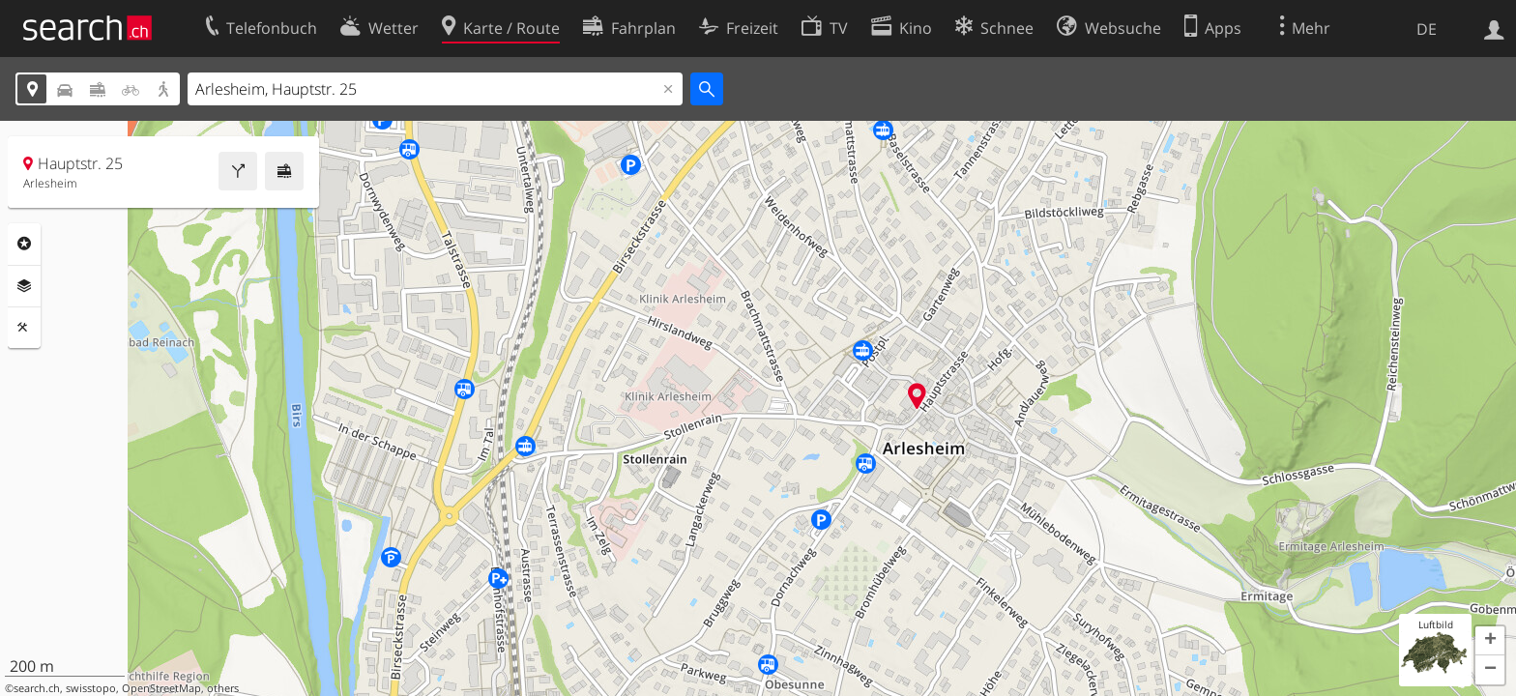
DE (1426, 29)
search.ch (37, 688)
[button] (1489, 640)
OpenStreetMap (161, 688)
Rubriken (24, 243)
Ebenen (24, 286)
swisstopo (91, 688)
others (223, 688)
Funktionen (24, 327)
